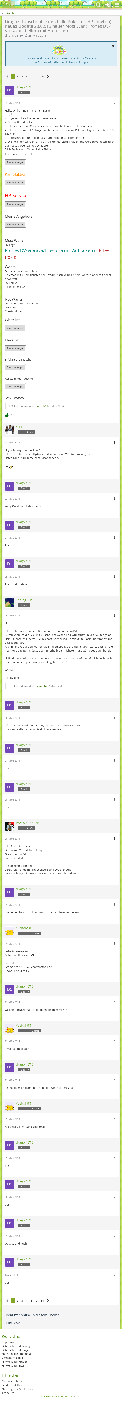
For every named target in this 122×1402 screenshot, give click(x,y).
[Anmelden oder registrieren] (107, 4)
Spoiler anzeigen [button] (15, 162)
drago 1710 (16, 35)
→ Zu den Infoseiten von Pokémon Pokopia (61, 62)
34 (42, 76)
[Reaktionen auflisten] (9, 414)
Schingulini (41, 686)
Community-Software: (61, 1396)
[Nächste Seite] (48, 76)
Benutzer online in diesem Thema (32, 1315)
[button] (117, 4)
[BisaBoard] (8, 4)
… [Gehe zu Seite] (37, 76)
